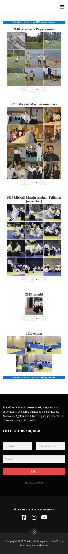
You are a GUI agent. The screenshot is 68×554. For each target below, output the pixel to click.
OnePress (57, 541)
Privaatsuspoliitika (34, 482)
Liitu (34, 471)
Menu (62, 6)
